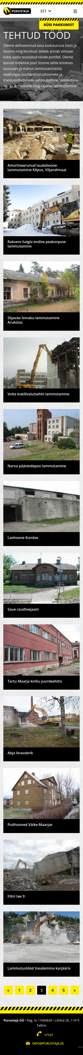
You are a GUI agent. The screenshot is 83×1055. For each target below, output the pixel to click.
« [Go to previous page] (8, 990)
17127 (48, 1035)
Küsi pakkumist (59, 24)
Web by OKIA (80, 1047)
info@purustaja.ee (48, 1043)
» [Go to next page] (74, 990)
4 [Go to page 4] (52, 990)
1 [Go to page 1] (19, 990)
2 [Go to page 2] (30, 990)
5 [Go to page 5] (63, 990)
